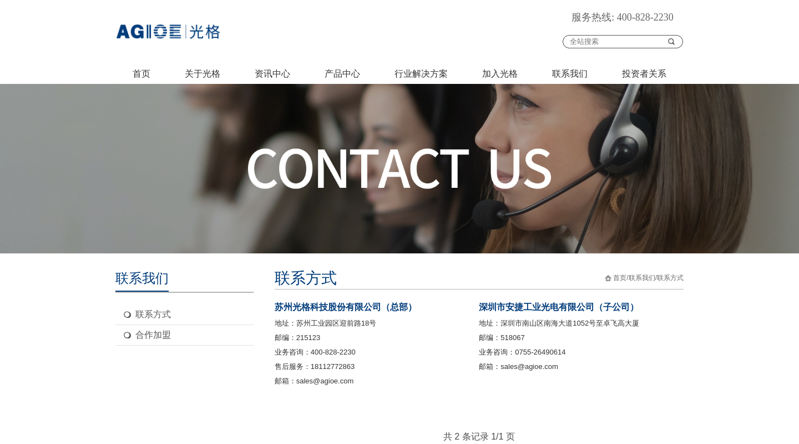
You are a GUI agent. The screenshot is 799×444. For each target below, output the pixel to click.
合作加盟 (153, 335)
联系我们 (570, 73)
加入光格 (500, 73)
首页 (141, 73)
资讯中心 (272, 73)
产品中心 (342, 73)
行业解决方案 (421, 73)
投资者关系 (644, 73)
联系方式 (153, 314)
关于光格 (202, 73)
